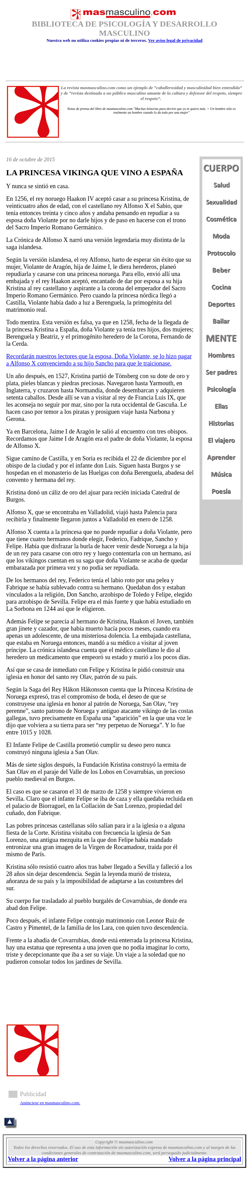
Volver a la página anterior (43, 1159)
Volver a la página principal (205, 1159)
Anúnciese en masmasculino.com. (50, 1102)
